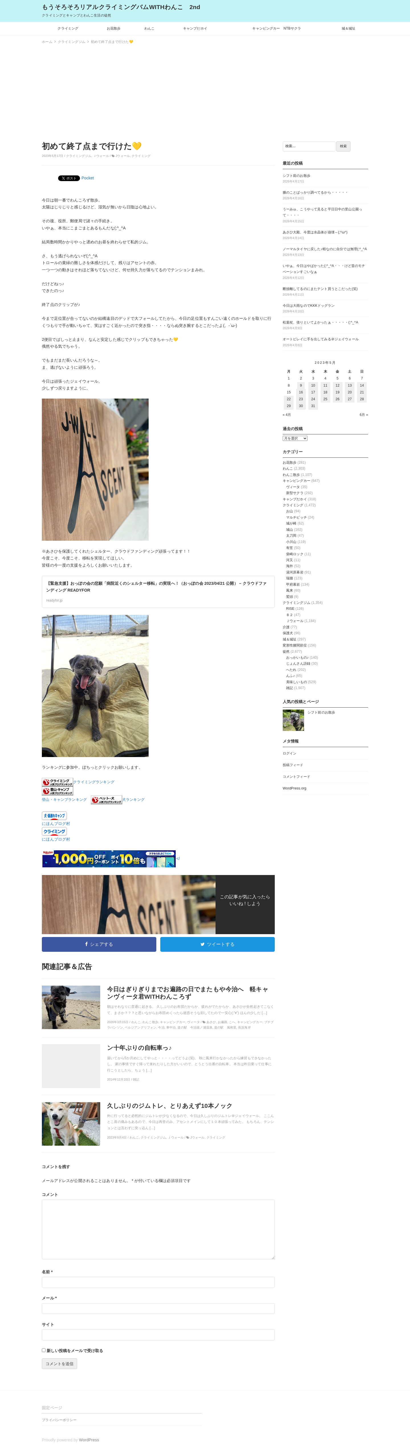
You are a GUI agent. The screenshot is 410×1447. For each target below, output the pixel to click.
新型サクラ (295, 493)
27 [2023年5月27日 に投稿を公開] (350, 399)
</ (111, 858)
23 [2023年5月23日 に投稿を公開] (301, 399)
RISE (290, 609)
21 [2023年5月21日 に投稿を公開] (362, 392)
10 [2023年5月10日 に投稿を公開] (313, 385)
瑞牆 (289, 578)
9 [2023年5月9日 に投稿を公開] (301, 385)
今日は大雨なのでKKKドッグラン (309, 306)
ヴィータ (293, 487)
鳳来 (289, 590)
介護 (286, 627)
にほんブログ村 (56, 823)
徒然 (286, 652)
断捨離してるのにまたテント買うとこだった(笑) (320, 289)
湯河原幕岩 (295, 572)
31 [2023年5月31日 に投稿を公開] (313, 406)
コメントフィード (296, 777)
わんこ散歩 (291, 475)
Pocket (87, 178)
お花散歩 (114, 28)
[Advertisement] (205, 92)
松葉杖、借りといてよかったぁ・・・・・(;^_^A (320, 322)
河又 (289, 560)
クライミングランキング (93, 782)
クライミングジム (78, 155)
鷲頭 (289, 597)
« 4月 (287, 415)
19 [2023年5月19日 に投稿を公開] (338, 392)
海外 (289, 566)
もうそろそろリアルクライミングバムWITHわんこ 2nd (121, 7)
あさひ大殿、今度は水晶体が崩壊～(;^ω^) (315, 232)
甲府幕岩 (293, 584)
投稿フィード (293, 765)
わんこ (149, 28)
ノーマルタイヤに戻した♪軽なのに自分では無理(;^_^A (325, 249)
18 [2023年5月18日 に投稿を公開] (325, 392)
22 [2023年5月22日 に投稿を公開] (289, 399)
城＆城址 (349, 28)
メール (49, 1298)
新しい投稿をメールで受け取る (75, 1350)
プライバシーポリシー (59, 1420)
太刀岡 (291, 536)
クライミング (68, 28)
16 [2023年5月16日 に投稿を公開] (301, 392)
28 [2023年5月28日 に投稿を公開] (362, 399)
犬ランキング (133, 800)
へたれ (291, 670)
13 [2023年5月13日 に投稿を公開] (350, 385)
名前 (47, 1272)
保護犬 (288, 633)
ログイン (290, 753)
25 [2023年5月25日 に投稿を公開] (325, 399)
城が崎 (291, 523)
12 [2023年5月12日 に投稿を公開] (338, 385)
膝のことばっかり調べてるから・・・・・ (315, 192)
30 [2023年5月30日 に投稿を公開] (301, 406)
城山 (289, 530)
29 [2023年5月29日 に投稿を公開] (289, 406)
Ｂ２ (289, 615)
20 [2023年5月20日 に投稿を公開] (350, 392)
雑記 (289, 688)
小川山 (291, 542)
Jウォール (123, 155)
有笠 (289, 548)
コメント (50, 1194)
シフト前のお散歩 (296, 176)
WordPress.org (294, 788)
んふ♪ (290, 676)
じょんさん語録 (298, 664)
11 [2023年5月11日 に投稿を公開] (325, 385)
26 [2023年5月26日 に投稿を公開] (338, 399)
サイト (48, 1324)
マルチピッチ (296, 517)
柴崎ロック (295, 554)
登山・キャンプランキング (64, 800)
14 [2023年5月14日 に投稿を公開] (362, 385)
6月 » (364, 415)
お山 (289, 511)
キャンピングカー (296, 481)
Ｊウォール (101, 155)
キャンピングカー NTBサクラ (276, 28)
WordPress (89, 1440)
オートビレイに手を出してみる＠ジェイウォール (321, 339)
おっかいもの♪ (297, 658)
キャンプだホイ (195, 28)
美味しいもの (296, 682)
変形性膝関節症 (295, 645)
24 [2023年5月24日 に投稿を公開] (313, 399)
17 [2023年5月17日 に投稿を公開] (313, 392)
